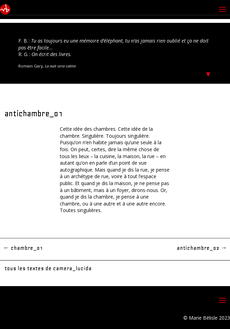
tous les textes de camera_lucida (48, 268)
